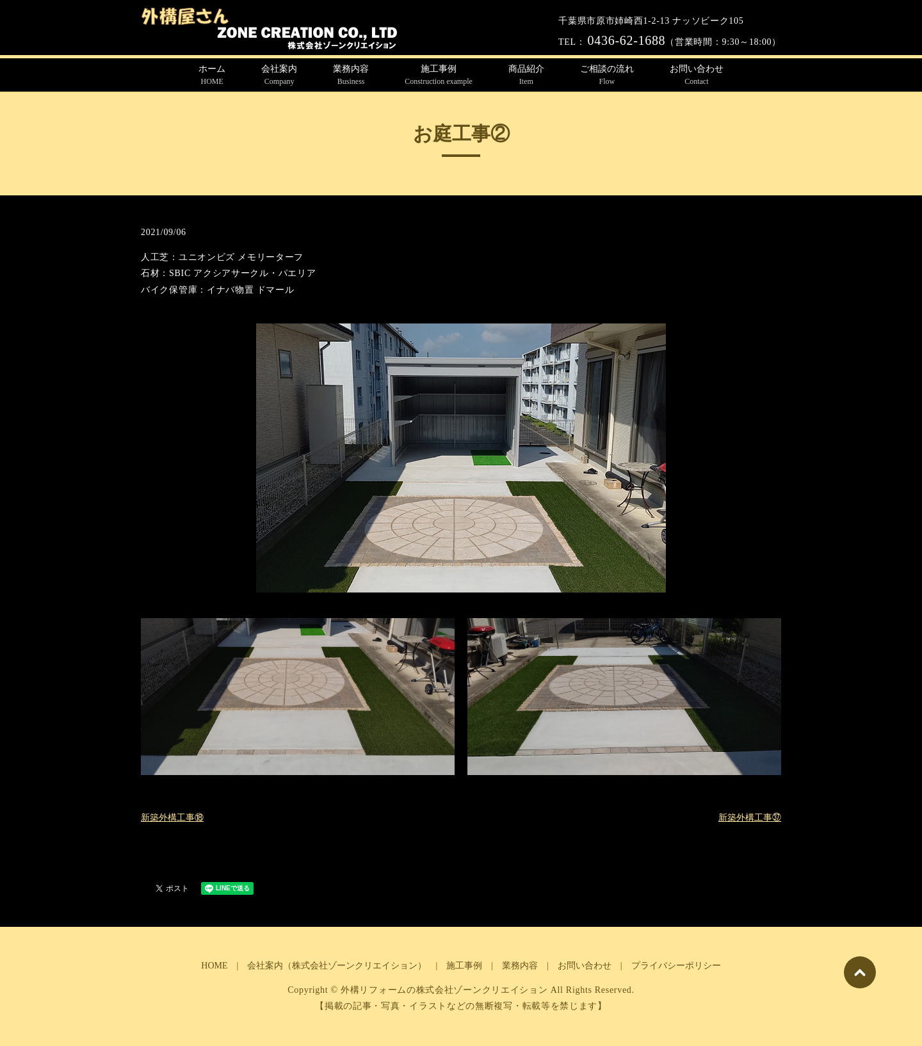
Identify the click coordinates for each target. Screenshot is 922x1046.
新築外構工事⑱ (172, 817)
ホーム (211, 75)
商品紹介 (526, 75)
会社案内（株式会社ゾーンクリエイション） (336, 965)
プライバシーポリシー (676, 965)
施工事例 (439, 75)
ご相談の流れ (607, 75)
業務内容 (351, 75)
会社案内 (279, 75)
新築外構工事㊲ (749, 817)
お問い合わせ (697, 75)
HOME (214, 965)
